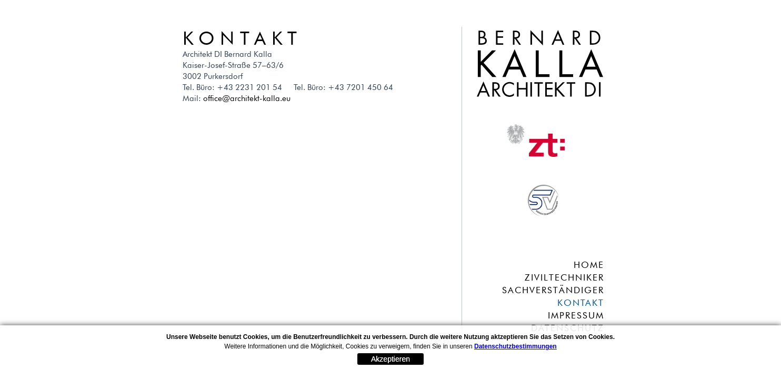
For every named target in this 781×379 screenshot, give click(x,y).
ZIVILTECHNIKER (564, 277)
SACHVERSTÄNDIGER (553, 290)
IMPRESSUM (576, 315)
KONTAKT (580, 302)
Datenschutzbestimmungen (515, 346)
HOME (589, 265)
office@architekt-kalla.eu (247, 98)
